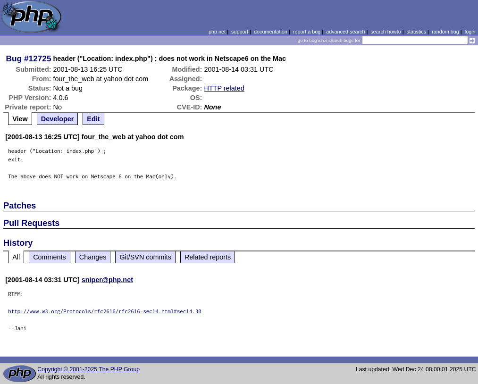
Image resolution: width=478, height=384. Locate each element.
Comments (49, 257)
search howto (385, 31)
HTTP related (224, 88)
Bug (14, 58)
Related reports (207, 257)
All (16, 257)
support (239, 31)
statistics (416, 31)
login (470, 31)
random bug (445, 31)
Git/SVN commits (145, 257)
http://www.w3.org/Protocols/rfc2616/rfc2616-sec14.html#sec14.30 (104, 311)
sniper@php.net (107, 280)
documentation (270, 31)
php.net (217, 31)
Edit (93, 119)
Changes (93, 257)
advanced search (345, 31)
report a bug (306, 31)
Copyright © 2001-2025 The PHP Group (88, 369)
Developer (57, 119)
